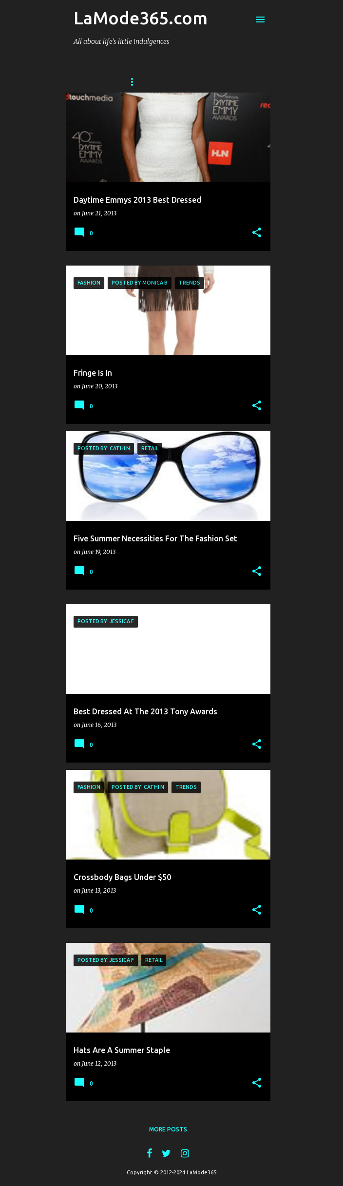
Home (135, 81)
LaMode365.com (141, 18)
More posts (168, 1129)
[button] (257, 233)
